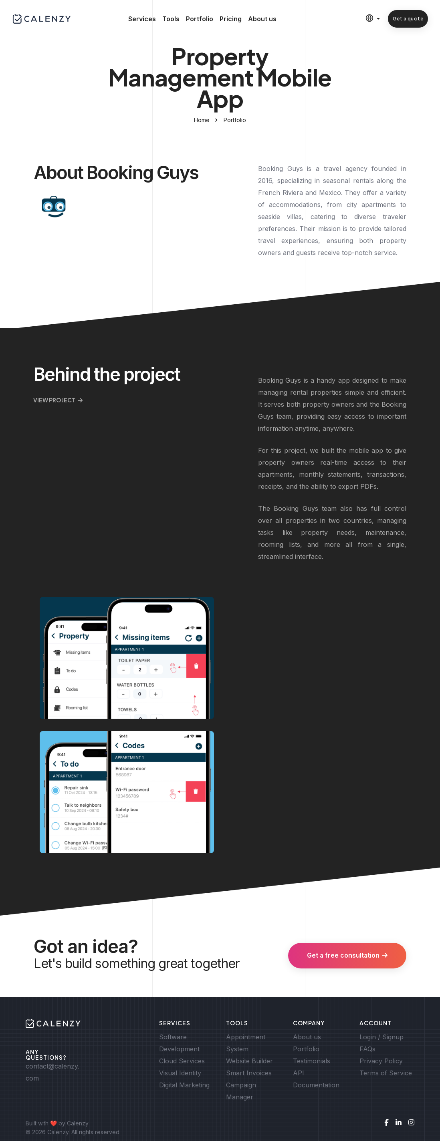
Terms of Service (385, 1073)
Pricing (231, 20)
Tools (171, 20)
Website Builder (249, 1061)
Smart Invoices (249, 1073)
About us (262, 20)
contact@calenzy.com (52, 1072)
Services (142, 20)
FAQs (367, 1049)
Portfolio (199, 20)
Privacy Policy (381, 1061)
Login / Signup (381, 1037)
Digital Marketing (184, 1085)
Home (202, 120)
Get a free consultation (346, 956)
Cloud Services (182, 1061)
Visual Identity (180, 1073)
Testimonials (311, 1061)
